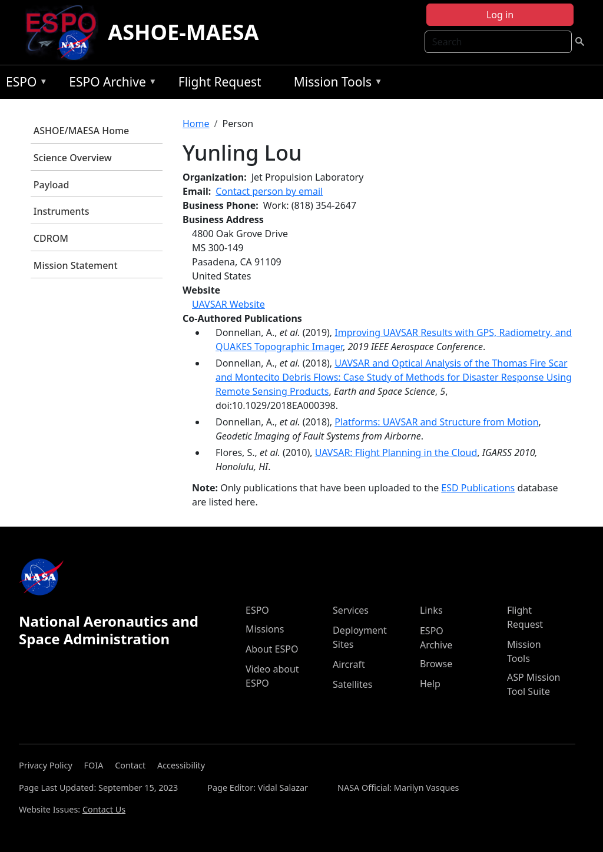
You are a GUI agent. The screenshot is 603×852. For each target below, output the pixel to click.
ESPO (24, 84)
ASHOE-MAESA (183, 32)
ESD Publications (478, 487)
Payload (51, 184)
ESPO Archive (110, 84)
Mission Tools (335, 84)
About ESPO (272, 649)
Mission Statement (76, 265)
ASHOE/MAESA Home (81, 130)
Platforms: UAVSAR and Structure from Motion (436, 421)
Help (430, 683)
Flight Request (219, 82)
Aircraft (349, 664)
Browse (436, 663)
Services (351, 610)
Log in (499, 14)
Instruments (62, 211)
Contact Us (103, 809)
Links (431, 610)
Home (196, 123)
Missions (265, 629)
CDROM (51, 238)
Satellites (352, 684)
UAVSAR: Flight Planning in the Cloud (396, 452)
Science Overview (73, 157)
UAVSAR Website (228, 304)
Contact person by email (269, 191)
